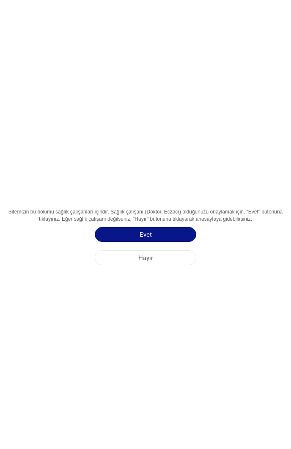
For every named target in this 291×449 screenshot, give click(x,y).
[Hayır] (145, 257)
